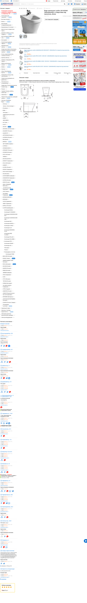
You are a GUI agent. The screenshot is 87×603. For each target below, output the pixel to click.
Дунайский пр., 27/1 (7, 381)
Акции (48, 1)
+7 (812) (6, 325)
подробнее (3, 579)
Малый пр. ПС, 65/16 (7, 451)
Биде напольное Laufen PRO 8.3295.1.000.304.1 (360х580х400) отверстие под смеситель (45, 56)
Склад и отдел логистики (8, 550)
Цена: (25, 54)
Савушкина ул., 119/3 (7, 413)
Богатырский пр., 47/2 (7, 333)
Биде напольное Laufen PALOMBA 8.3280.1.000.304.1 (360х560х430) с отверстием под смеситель (47, 61)
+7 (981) (4, 329)
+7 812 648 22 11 (15, 1)
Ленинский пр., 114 (6, 439)
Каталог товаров (5, 8)
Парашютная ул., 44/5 (7, 494)
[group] (31, 23)
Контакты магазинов (6, 321)
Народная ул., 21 (6, 480)
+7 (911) (4, 343)
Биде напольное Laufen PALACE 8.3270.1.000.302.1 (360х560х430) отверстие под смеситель (46, 66)
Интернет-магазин (4, 323)
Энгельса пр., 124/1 (6, 520)
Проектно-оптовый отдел (8, 569)
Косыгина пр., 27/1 (6, 429)
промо (12, 86)
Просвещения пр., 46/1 (7, 506)
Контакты (70, 1)
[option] (26, 73)
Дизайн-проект (79, 9)
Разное (85, 1)
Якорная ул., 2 (5, 540)
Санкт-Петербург (4, 1)
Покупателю (55, 1)
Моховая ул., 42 (6, 463)
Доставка (63, 1)
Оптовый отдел (78, 1)
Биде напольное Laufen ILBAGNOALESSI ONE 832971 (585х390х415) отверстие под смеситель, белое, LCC (46, 51)
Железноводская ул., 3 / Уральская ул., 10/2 (8, 396)
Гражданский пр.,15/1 (7, 349)
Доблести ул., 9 (5, 365)
